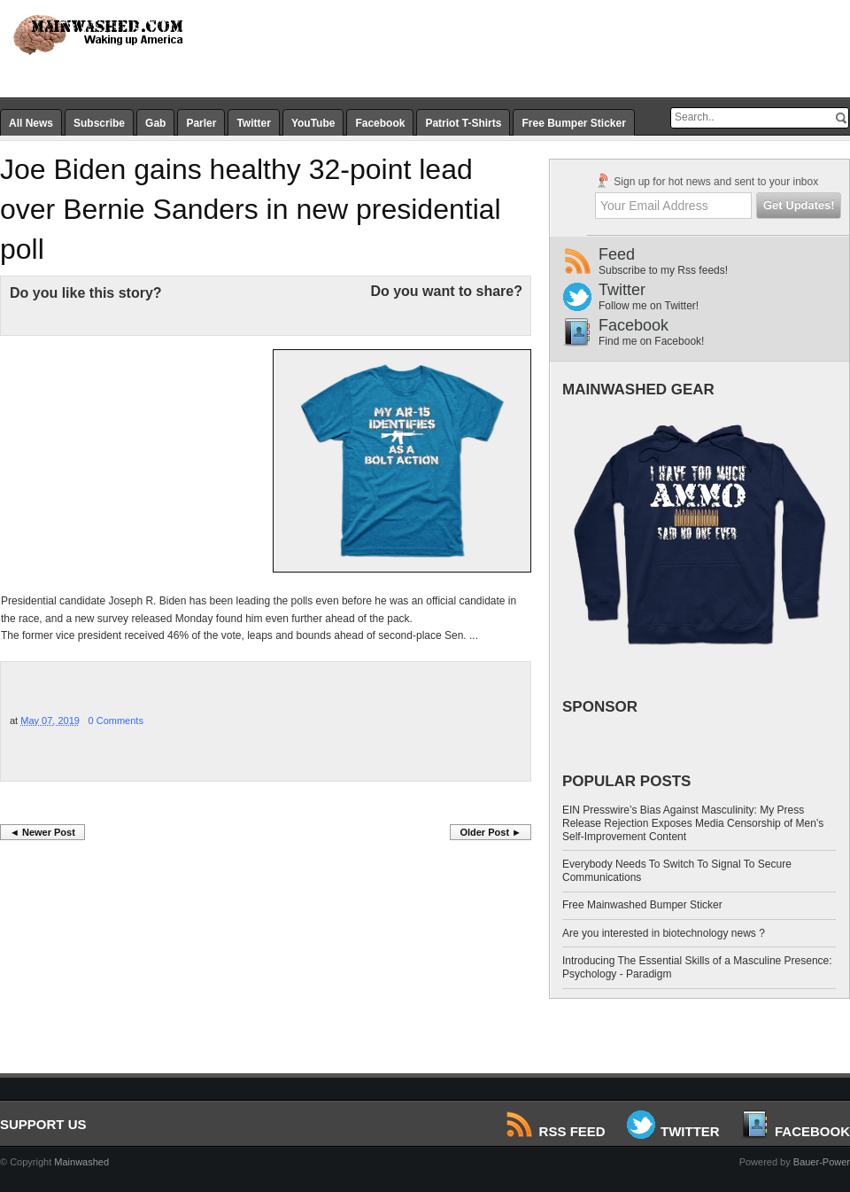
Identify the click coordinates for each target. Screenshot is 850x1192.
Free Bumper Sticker (573, 123)
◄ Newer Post (42, 832)
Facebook (380, 123)
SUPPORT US (43, 1124)
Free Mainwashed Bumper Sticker (642, 905)
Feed (724, 261)
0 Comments (116, 720)
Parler (201, 123)
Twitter (253, 123)
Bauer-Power (821, 1162)
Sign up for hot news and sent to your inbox (706, 181)
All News (31, 123)
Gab (155, 123)
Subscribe (99, 123)
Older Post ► (491, 832)
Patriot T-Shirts (463, 123)
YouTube (313, 123)
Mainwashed (81, 1162)
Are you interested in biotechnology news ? (663, 933)
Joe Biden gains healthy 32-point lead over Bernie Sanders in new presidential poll (250, 209)
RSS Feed (556, 1131)
